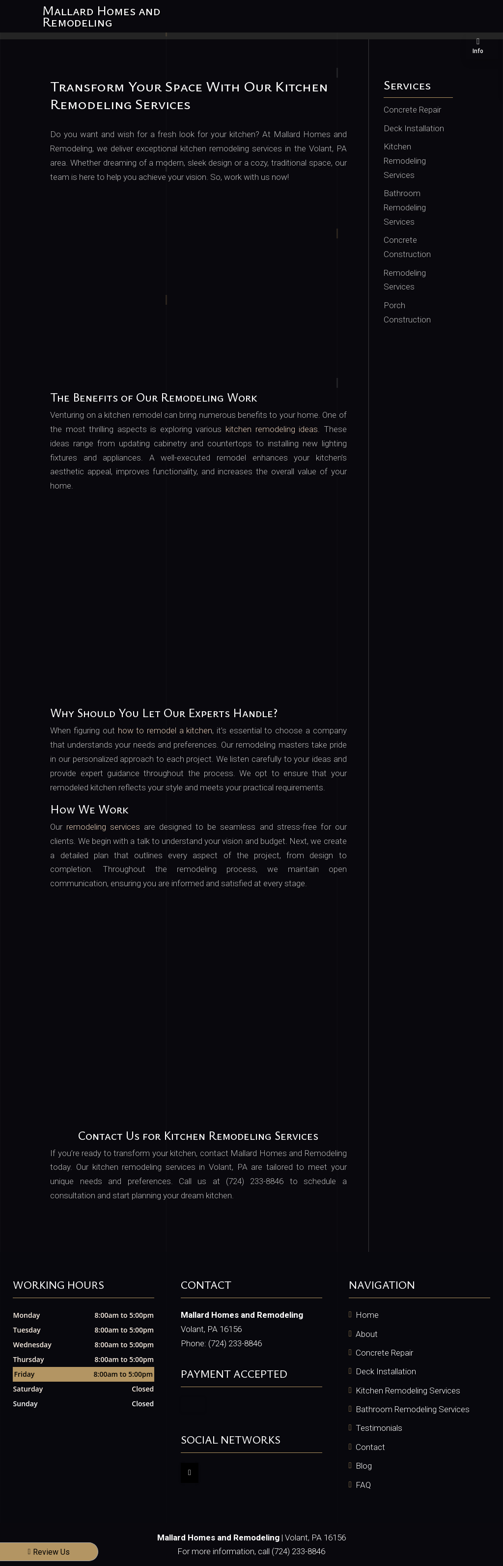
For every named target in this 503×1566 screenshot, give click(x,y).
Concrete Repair (384, 1353)
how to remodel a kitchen (165, 730)
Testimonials (379, 1428)
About (367, 1334)
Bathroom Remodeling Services (413, 1409)
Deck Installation (386, 1371)
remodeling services (103, 827)
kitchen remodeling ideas (271, 429)
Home (367, 1315)
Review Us (49, 1552)
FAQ (363, 1485)
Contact (370, 1447)
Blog (364, 1466)
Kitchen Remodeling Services (408, 1390)
